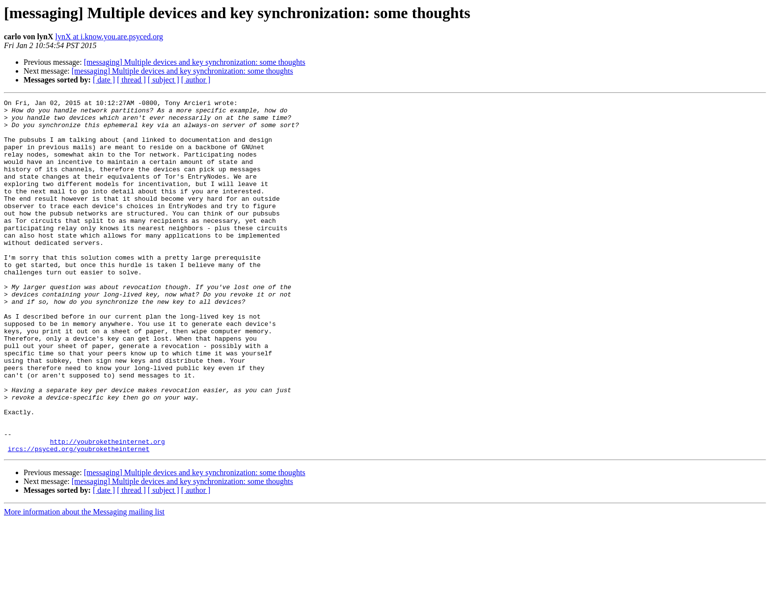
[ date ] (104, 80)
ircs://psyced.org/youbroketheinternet (79, 519)
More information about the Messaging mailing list (84, 582)
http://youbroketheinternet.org (107, 510)
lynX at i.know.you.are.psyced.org (109, 36)
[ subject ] (163, 80)
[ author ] (196, 80)
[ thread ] (131, 80)
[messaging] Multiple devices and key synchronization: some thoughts (194, 62)
